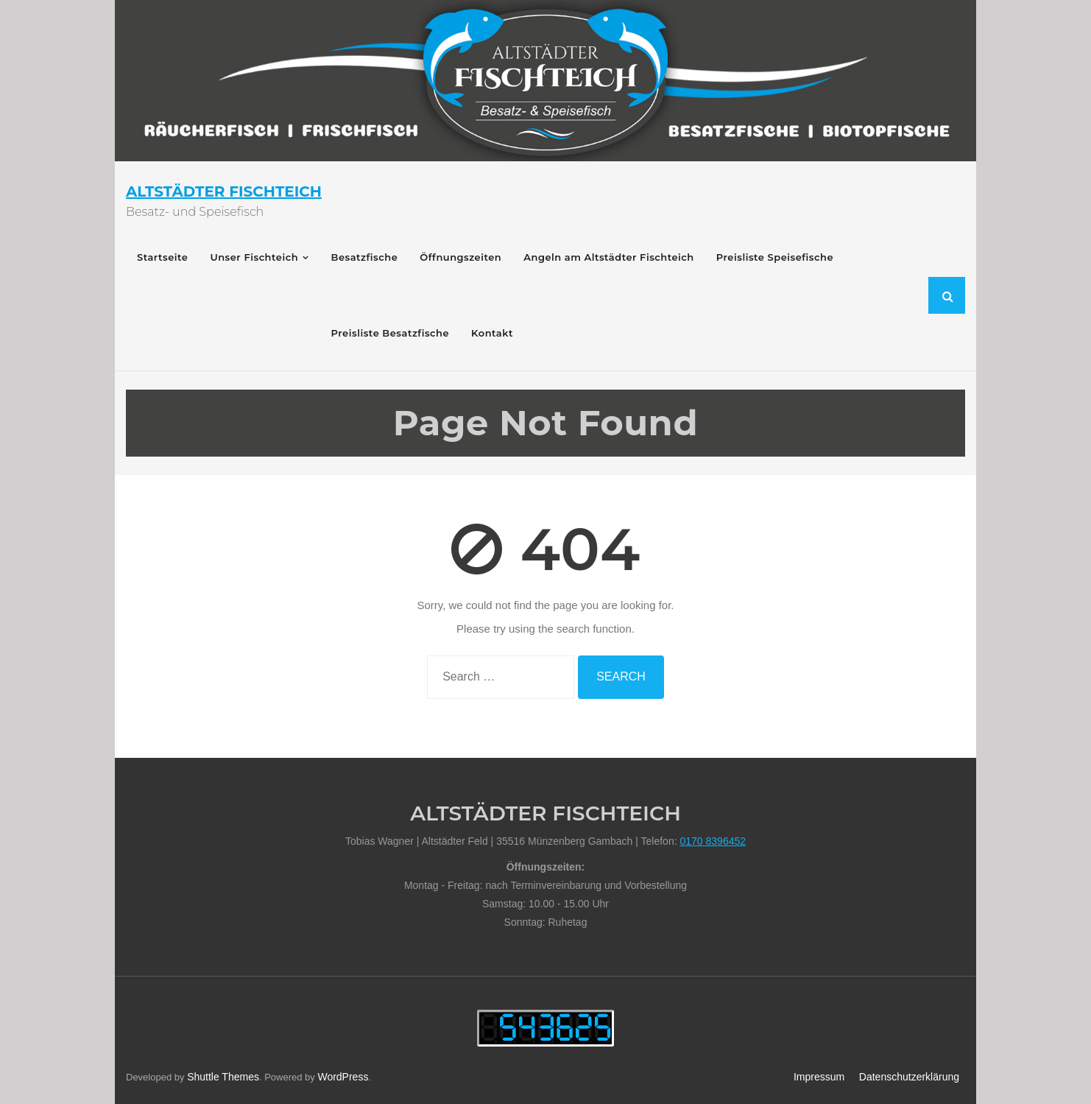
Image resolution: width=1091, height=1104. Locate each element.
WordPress (342, 1077)
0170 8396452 (712, 841)
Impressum (819, 1077)
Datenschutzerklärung (909, 1077)
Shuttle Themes (223, 1077)
